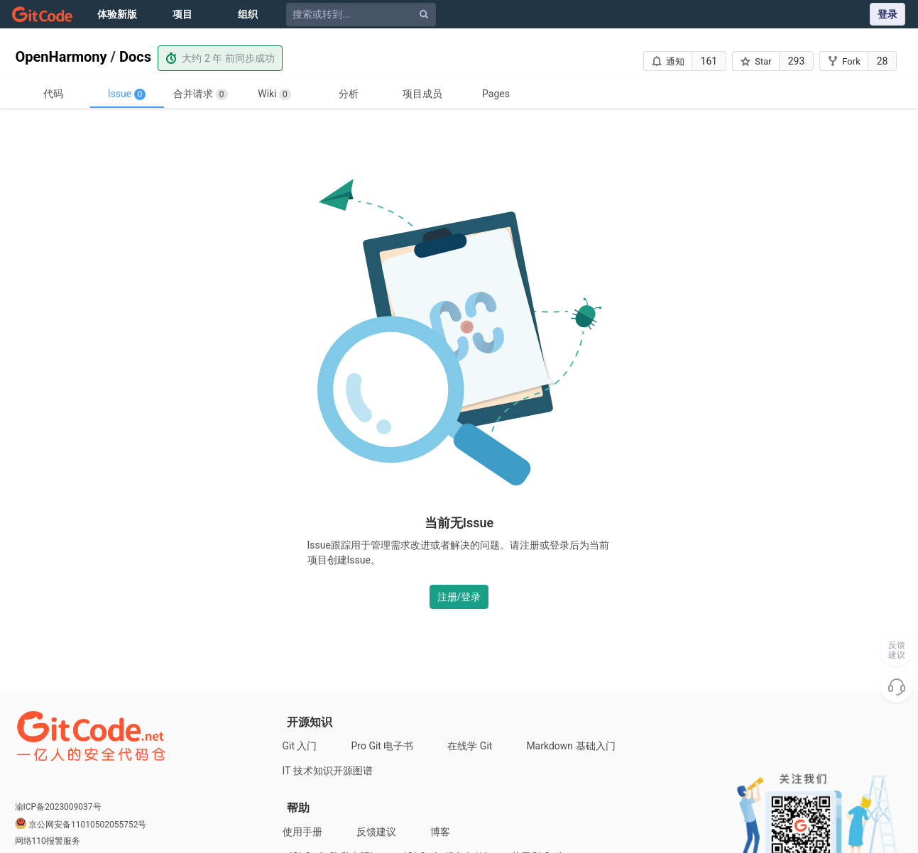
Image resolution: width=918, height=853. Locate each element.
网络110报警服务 (47, 841)
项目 (182, 14)
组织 (248, 14)
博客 (440, 831)
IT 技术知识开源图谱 (328, 770)
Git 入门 (300, 746)
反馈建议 (376, 831)
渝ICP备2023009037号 (58, 807)
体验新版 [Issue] (117, 14)
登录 (887, 14)
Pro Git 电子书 (382, 746)
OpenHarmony (61, 56)
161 (709, 61)
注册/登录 (459, 596)
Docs (135, 56)
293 (796, 61)
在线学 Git (469, 746)
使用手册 (302, 831)
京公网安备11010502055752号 (87, 825)
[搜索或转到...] (363, 14)
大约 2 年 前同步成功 (220, 58)
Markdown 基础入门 (570, 746)
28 (882, 61)
